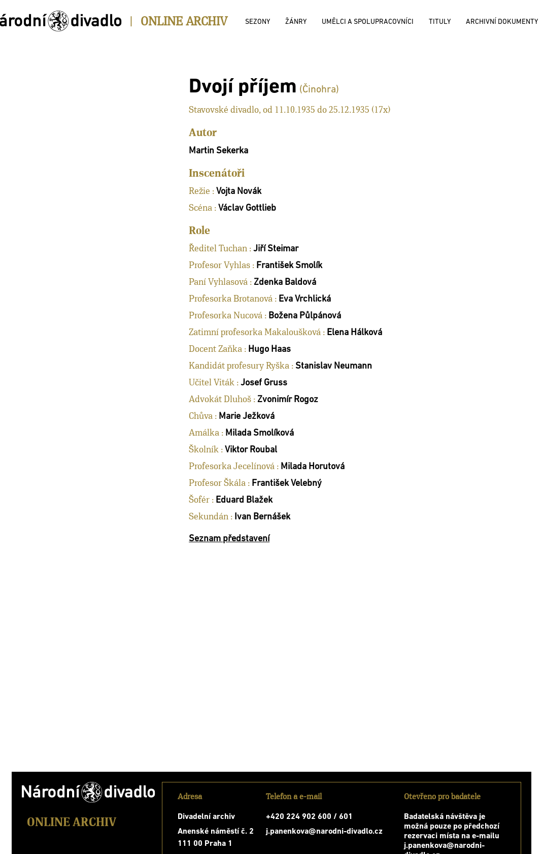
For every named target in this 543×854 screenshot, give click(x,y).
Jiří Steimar (275, 249)
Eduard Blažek (244, 500)
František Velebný (287, 483)
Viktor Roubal (251, 450)
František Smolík (289, 266)
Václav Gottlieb (247, 208)
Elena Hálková (354, 333)
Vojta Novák (238, 191)
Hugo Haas (269, 349)
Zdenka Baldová (285, 282)
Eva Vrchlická (305, 299)
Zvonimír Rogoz (287, 400)
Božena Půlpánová (304, 316)
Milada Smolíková (259, 433)
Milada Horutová (313, 467)
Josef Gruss (264, 383)
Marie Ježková (247, 416)
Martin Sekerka (218, 151)
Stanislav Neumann (333, 366)
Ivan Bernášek (262, 517)
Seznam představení (229, 539)
